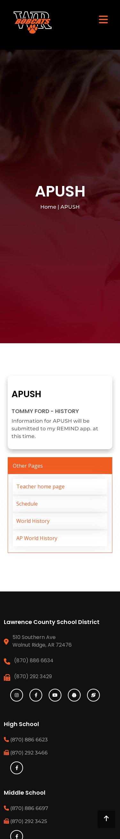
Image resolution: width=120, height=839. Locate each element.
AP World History (36, 538)
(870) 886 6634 (33, 660)
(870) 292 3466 (26, 753)
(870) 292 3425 (25, 821)
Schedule (27, 503)
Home (48, 207)
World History (33, 520)
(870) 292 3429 (33, 676)
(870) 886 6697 (26, 808)
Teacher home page (40, 486)
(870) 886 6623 (26, 740)
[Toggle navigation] (103, 19)
